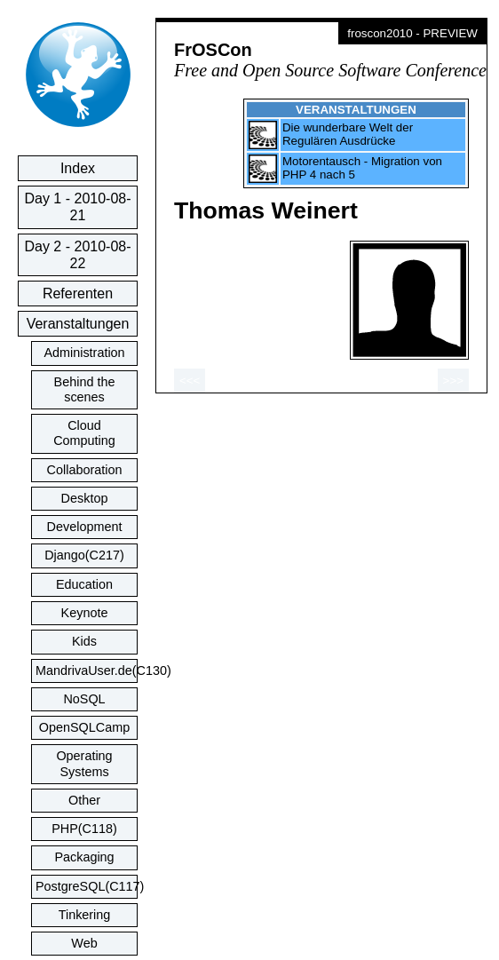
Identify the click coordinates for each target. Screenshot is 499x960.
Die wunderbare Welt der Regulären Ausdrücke (347, 134)
